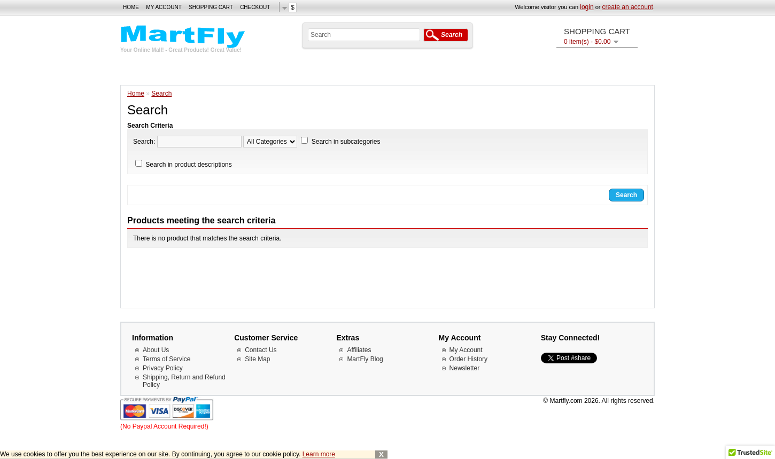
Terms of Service (166, 359)
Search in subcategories (346, 141)
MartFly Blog (365, 359)
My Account (164, 7)
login (586, 7)
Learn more (319, 454)
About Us (156, 350)
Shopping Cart (211, 7)
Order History (468, 359)
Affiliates (359, 350)
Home (131, 7)
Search (161, 93)
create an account (627, 7)
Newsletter (464, 368)
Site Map (257, 359)
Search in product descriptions (188, 164)
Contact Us (260, 350)
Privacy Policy (163, 368)
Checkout (255, 7)
